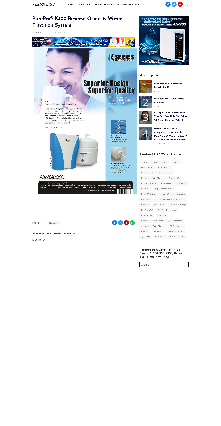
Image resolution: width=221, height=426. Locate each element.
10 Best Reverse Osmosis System (154, 162)
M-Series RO (146, 199)
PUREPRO (37, 33)
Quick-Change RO (175, 221)
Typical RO (145, 236)
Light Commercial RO (163, 189)
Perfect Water (159, 204)
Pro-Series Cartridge (178, 204)
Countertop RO (147, 167)
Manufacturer (102, 4)
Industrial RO (181, 183)
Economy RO (174, 178)
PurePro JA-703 (147, 210)
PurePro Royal (147, 215)
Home (70, 4)
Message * (143, 319)
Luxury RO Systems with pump (173, 194)
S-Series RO (157, 231)
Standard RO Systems (175, 231)
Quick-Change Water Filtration (153, 226)
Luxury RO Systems (148, 194)
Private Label (108, 411)
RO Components (176, 226)
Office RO (145, 204)
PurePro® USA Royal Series (152, 221)
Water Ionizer (160, 236)
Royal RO (144, 231)
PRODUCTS (82, 4)
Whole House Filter (177, 236)
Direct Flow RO (164, 167)
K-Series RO (53, 223)
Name (142, 295)
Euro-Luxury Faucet (148, 183)
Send (144, 346)
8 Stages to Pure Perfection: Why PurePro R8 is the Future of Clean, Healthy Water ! (170, 116)
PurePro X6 (161, 215)
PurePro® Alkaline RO (128, 4)
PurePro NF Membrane (167, 210)
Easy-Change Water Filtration (152, 178)
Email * (142, 307)
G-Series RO (166, 183)
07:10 (48, 33)
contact (121, 411)
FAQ (97, 411)
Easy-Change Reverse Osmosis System (156, 173)
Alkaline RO (176, 162)
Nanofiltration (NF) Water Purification (170, 199)
